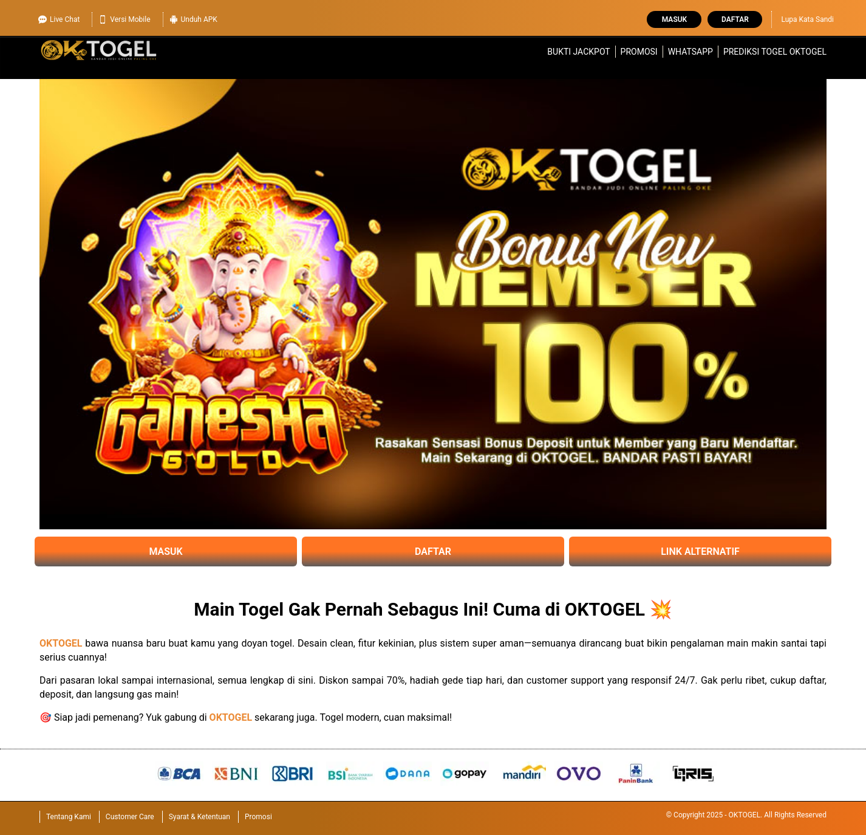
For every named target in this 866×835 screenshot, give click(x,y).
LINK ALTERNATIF (700, 551)
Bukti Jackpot (578, 52)
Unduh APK (193, 18)
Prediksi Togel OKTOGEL (775, 52)
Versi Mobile (124, 18)
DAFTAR (433, 551)
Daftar (735, 19)
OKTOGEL (61, 643)
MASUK (165, 551)
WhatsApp (690, 52)
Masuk (674, 19)
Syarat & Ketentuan (199, 817)
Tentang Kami (68, 817)
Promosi (639, 52)
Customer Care (130, 817)
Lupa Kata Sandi (807, 19)
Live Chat (59, 18)
